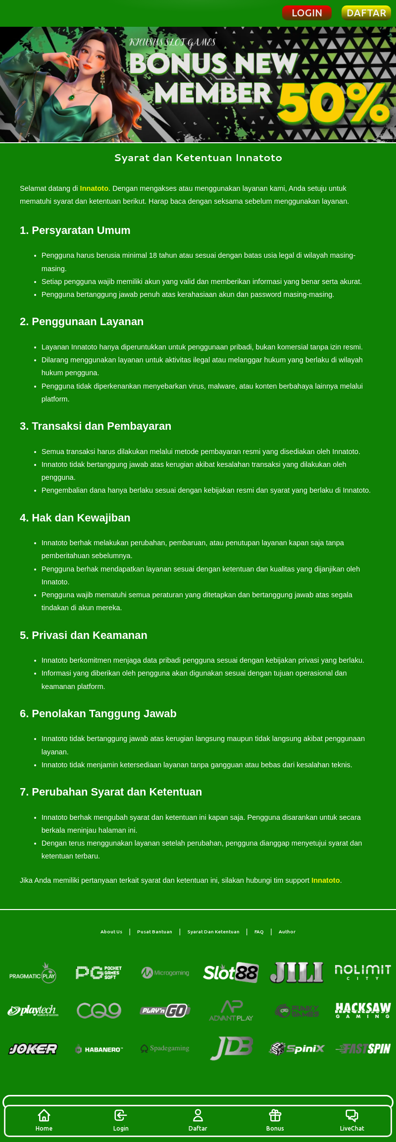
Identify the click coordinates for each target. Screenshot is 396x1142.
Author (287, 931)
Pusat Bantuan (154, 931)
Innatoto (94, 188)
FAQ (259, 931)
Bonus (275, 1120)
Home (44, 1120)
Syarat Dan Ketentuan (214, 931)
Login (121, 1120)
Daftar (198, 1120)
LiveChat (352, 1120)
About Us (111, 931)
